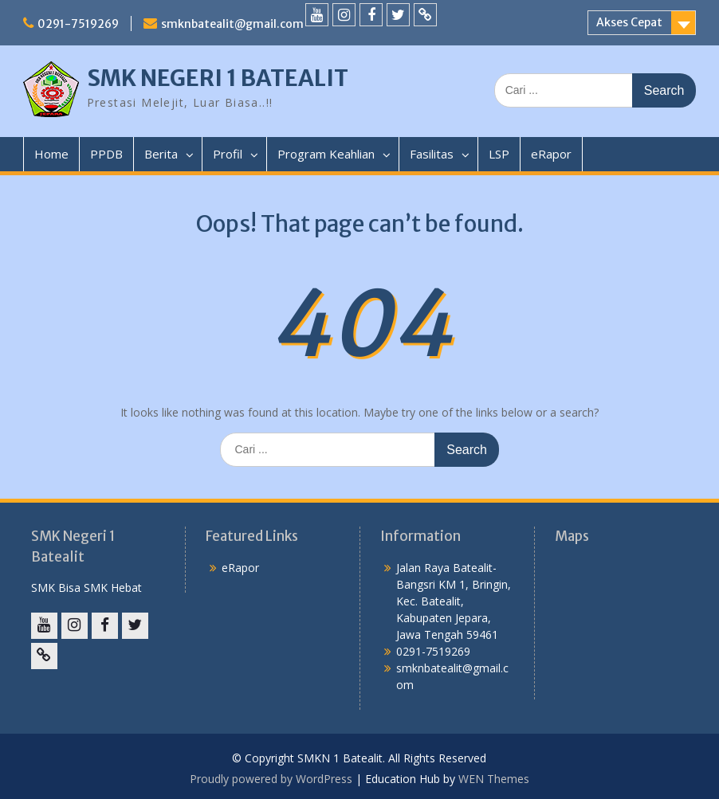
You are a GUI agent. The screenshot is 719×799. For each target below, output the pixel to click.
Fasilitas (432, 154)
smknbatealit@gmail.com (232, 24)
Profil (227, 154)
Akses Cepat (629, 22)
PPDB (106, 154)
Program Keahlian (326, 154)
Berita (161, 154)
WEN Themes (493, 778)
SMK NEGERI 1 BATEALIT (217, 78)
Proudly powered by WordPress (271, 778)
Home (51, 154)
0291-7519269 (78, 24)
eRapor (551, 154)
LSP (499, 154)
